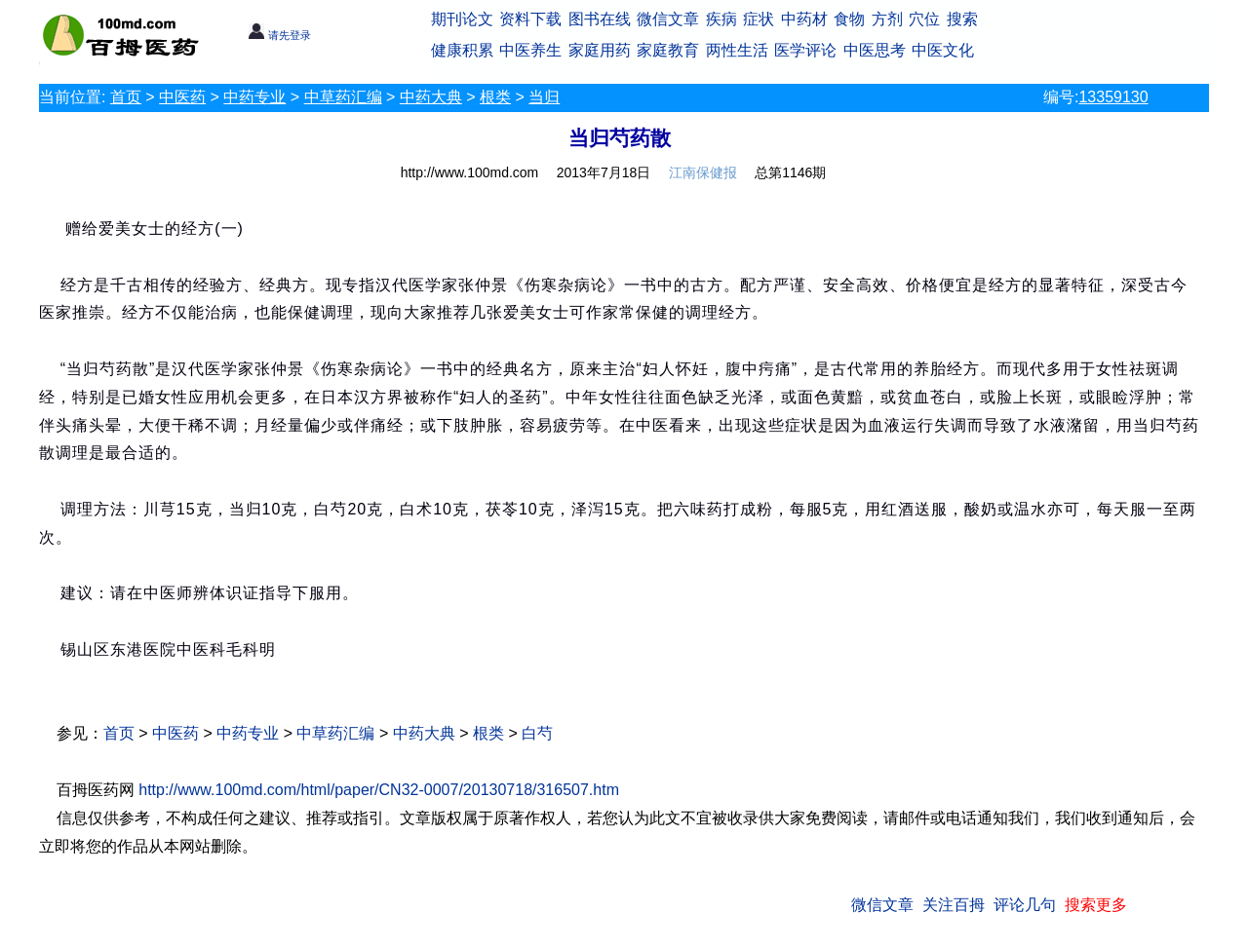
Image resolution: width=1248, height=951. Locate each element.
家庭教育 (668, 50)
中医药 (182, 97)
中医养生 (530, 50)
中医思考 (874, 50)
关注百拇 (953, 904)
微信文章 (668, 19)
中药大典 (431, 97)
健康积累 (462, 50)
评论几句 (1025, 904)
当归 (544, 97)
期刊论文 (462, 19)
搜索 (962, 19)
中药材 (804, 19)
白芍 (537, 733)
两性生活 (737, 50)
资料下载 (530, 19)
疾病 (721, 19)
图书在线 (599, 19)
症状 (758, 19)
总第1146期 (790, 172)
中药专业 (254, 97)
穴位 (924, 19)
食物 (849, 19)
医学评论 (805, 50)
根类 (495, 97)
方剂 (887, 19)
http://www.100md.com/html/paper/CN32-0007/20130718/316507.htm (378, 789)
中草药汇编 (343, 97)
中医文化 (943, 50)
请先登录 (279, 35)
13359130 (1113, 97)
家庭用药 (599, 50)
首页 (125, 97)
